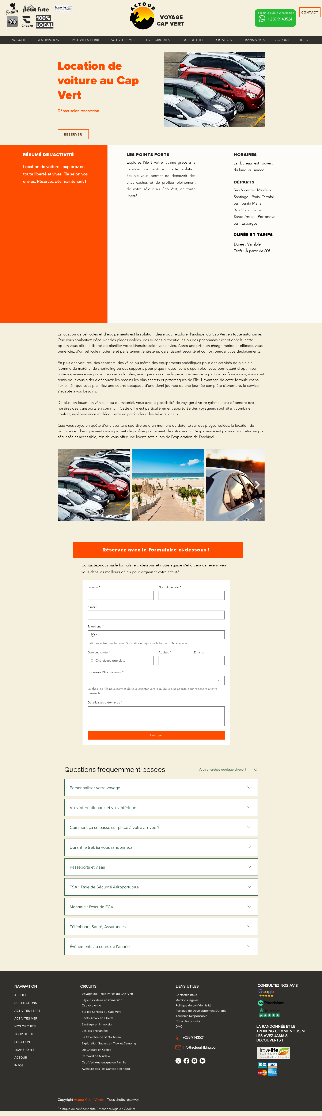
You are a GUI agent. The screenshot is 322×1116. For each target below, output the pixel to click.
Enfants (199, 652)
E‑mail (93, 607)
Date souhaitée (99, 652)
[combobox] (156, 680)
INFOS (18, 1065)
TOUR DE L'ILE (24, 1034)
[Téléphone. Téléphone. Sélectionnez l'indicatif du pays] (94, 634)
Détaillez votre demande (105, 703)
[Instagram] (178, 1061)
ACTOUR (20, 1057)
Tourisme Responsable (191, 1016)
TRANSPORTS (24, 1049)
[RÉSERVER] (73, 134)
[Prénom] (119, 595)
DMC (178, 1026)
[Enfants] (208, 660)
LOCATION (22, 1042)
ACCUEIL (20, 995)
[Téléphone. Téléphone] (160, 635)
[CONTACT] (310, 12)
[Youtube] (194, 1061)
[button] (49, 40)
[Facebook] (186, 1061)
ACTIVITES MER (24, 1018)
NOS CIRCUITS (24, 1026)
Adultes (165, 652)
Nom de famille (170, 587)
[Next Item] (257, 485)
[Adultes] (172, 660)
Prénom (94, 587)
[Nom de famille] (190, 595)
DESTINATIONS (24, 1003)
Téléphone (96, 627)
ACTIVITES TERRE (24, 1010)
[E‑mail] (155, 615)
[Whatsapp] (262, 18)
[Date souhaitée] (92, 660)
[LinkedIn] (202, 1061)
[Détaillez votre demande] (156, 716)
